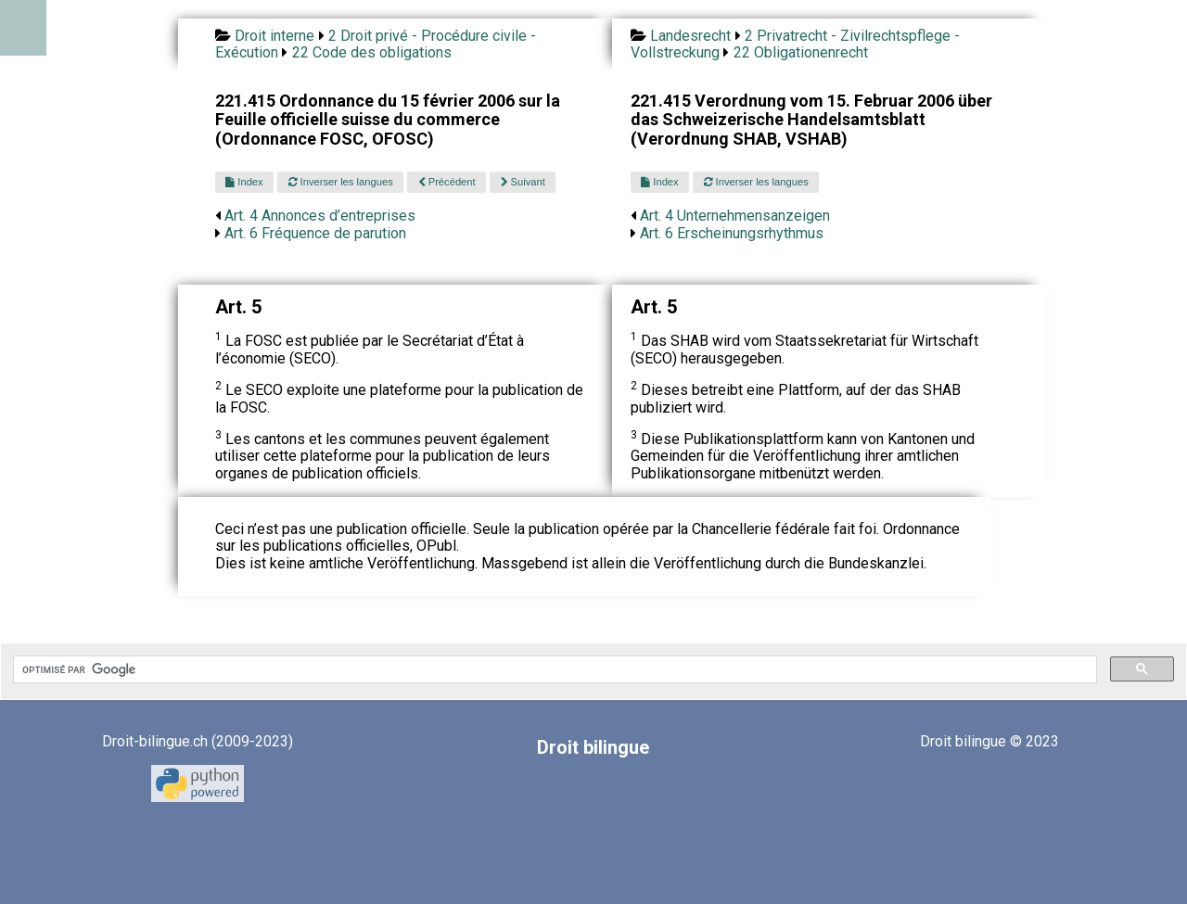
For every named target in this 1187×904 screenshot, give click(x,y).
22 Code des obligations (372, 52)
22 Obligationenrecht (801, 52)
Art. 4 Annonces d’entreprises (319, 215)
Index (243, 181)
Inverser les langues (340, 181)
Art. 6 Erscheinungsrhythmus (731, 233)
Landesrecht (690, 36)
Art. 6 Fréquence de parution (315, 233)
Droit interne (274, 36)
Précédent (447, 181)
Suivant (523, 181)
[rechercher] (553, 669)
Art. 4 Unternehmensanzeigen (735, 215)
